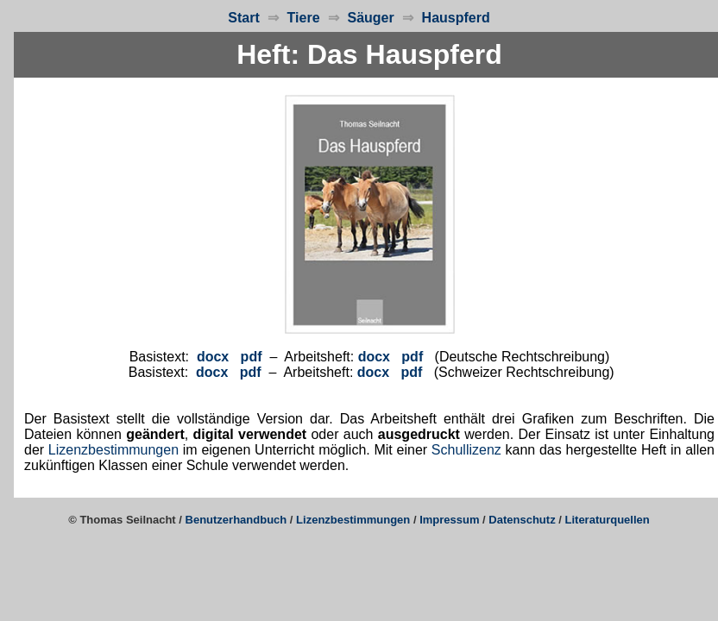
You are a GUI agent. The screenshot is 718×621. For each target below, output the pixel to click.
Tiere (303, 17)
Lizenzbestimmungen (113, 449)
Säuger (370, 17)
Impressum (449, 519)
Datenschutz (521, 519)
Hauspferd (451, 17)
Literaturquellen (607, 519)
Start (243, 17)
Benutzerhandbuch (236, 519)
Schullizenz (466, 449)
